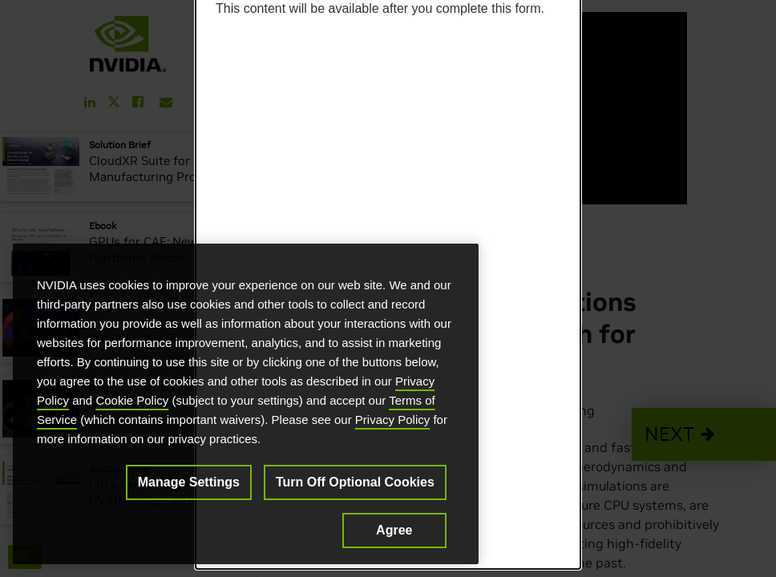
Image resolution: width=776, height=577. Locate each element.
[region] (246, 404)
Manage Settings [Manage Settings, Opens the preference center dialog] (189, 482)
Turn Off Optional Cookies (355, 482)
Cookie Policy (131, 400)
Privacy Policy (392, 419)
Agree (394, 530)
